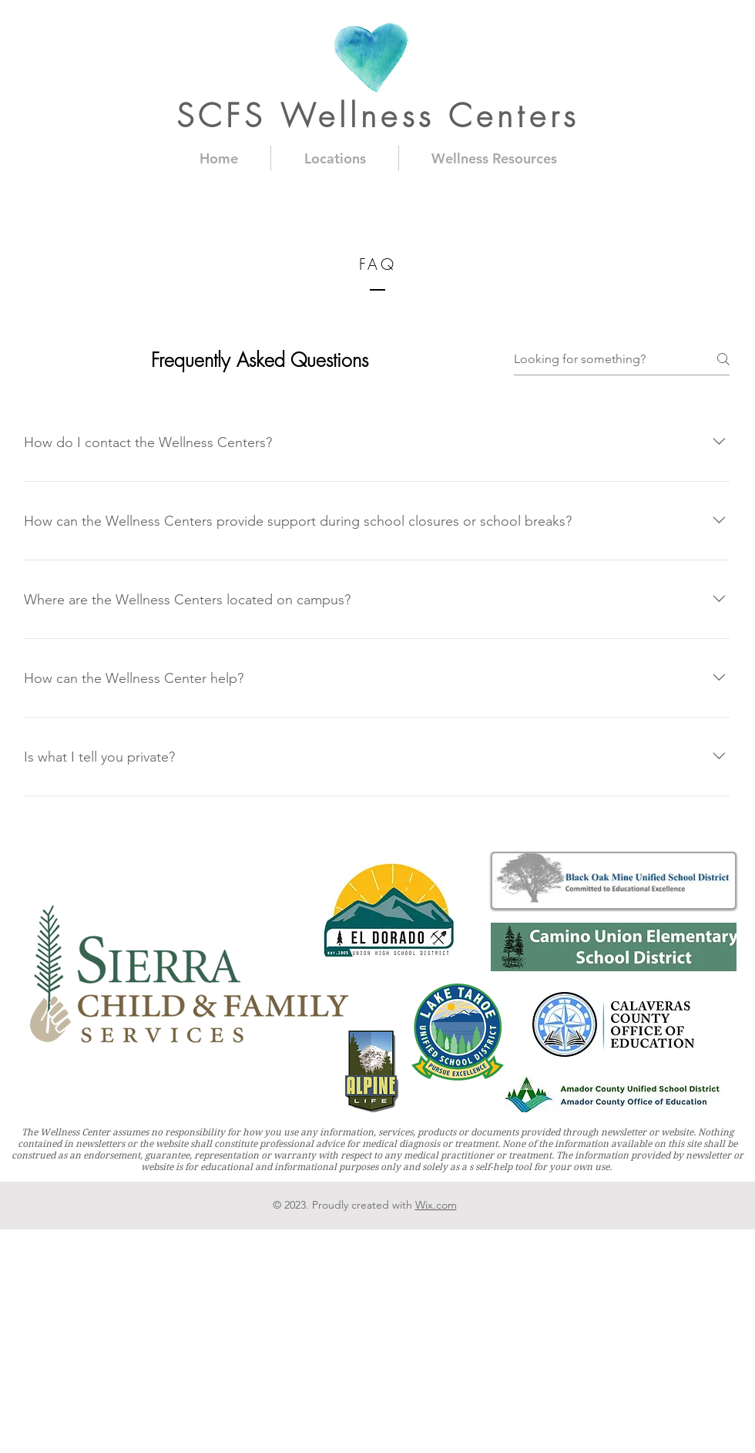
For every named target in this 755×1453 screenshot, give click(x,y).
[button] (334, 158)
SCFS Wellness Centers (377, 115)
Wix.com (436, 1205)
